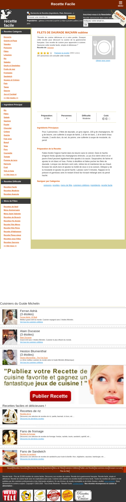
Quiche (7, 135)
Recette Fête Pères (12, 228)
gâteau (41, 21)
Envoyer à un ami (115, 468)
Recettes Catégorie (13, 31)
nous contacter (109, 481)
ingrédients (95, 185)
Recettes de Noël (11, 207)
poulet (69, 21)
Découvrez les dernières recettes (32, 419)
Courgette (8, 153)
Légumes (8, 55)
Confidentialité (78, 483)
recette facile (10, 23)
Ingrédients (48, 468)
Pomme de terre (10, 160)
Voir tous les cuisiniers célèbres (31, 322)
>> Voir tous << (10, 174)
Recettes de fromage (27, 434)
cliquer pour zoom (103, 60)
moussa (50, 47)
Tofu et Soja (9, 171)
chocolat (49, 21)
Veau (6, 146)
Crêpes (7, 132)
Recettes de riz (25, 414)
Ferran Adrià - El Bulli (28, 317)
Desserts (7, 37)
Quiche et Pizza (10, 41)
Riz (5, 58)
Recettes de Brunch (12, 217)
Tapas (6, 87)
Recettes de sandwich (28, 454)
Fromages (8, 73)
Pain (6, 83)
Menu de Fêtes (10, 201)
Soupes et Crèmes (12, 80)
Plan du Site (64, 471)
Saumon (7, 121)
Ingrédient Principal (13, 105)
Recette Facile (63, 4)
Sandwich (8, 76)
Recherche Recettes (35, 468)
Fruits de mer (9, 69)
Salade (7, 117)
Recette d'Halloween (12, 231)
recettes (56, 185)
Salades (7, 62)
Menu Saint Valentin (12, 214)
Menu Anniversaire (12, 210)
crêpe (63, 21)
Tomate (7, 157)
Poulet (6, 125)
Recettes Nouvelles (20, 468)
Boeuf (6, 142)
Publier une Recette (87, 468)
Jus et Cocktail (10, 94)
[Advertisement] (77, 87)
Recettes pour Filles (12, 239)
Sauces (7, 91)
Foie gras (8, 139)
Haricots (7, 164)
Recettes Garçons (11, 242)
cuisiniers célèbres (81, 185)
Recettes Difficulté (12, 181)
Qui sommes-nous (101, 468)
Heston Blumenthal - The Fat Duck (34, 358)
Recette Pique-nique (12, 235)
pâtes (76, 21)
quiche (56, 21)
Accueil (9, 468)
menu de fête (66, 185)
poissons (47, 185)
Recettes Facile (10, 187)
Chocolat (7, 128)
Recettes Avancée (11, 194)
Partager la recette (61, 53)
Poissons (8, 48)
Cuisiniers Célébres (72, 468)
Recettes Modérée (11, 191)
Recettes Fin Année (12, 221)
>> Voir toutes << (11, 98)
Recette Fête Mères (12, 224)
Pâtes (6, 51)
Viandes (7, 44)
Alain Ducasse (26, 337)
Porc (6, 149)
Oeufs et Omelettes (12, 66)
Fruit (6, 167)
